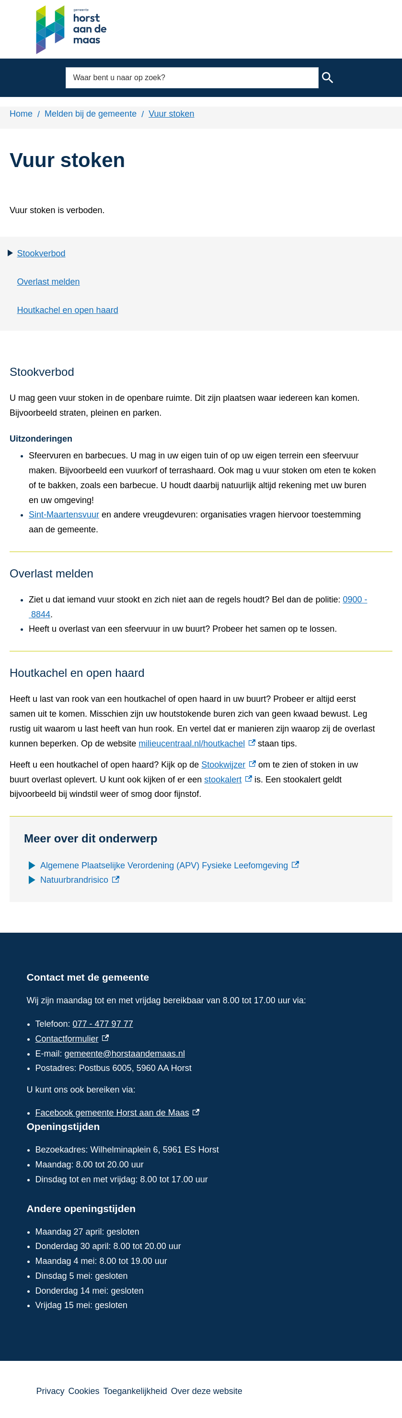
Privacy (50, 1391)
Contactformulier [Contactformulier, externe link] (72, 1039)
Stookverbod (41, 253)
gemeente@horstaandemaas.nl (125, 1053)
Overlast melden (48, 282)
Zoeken (327, 77)
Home (21, 114)
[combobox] (192, 77)
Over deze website (206, 1391)
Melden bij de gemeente (91, 114)
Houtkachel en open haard (67, 310)
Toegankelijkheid (135, 1391)
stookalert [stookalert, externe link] (228, 779)
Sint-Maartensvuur (64, 514)
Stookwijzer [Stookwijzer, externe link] (228, 764)
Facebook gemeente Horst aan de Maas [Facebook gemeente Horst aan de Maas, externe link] (117, 1113)
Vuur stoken (171, 114)
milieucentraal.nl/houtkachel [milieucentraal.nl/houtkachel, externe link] (196, 743)
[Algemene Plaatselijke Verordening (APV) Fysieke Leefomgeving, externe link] (169, 865)
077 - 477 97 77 (103, 1024)
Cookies (84, 1391)
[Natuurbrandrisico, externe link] (79, 880)
